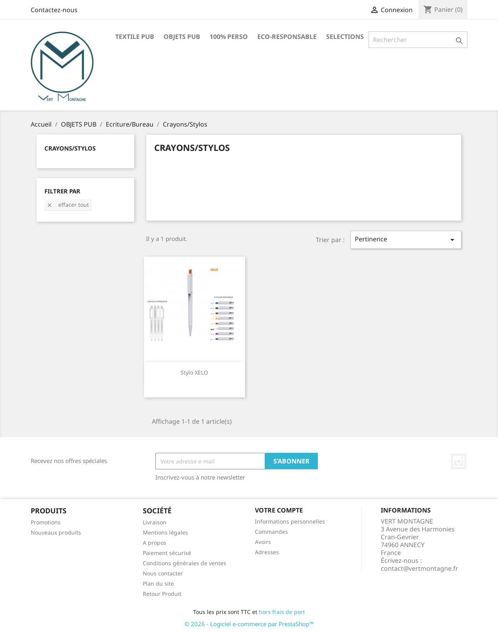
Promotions (46, 522)
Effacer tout (67, 204)
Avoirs (263, 542)
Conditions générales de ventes (184, 563)
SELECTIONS (345, 36)
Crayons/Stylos (70, 148)
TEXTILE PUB (134, 36)
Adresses (267, 552)
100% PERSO (229, 36)
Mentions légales (165, 532)
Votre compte (279, 510)
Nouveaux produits (56, 532)
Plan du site (158, 583)
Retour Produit (162, 593)
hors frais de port (282, 612)
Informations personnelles (290, 521)
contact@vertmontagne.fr (419, 568)
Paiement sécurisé (167, 553)
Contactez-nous (54, 10)
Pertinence (406, 239)
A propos (154, 542)
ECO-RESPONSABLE (287, 36)
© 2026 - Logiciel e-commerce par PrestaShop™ (249, 624)
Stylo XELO (194, 372)
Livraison (154, 522)
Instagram (459, 461)
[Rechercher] (418, 39)
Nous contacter (163, 573)
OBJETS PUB (182, 36)
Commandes (271, 531)
